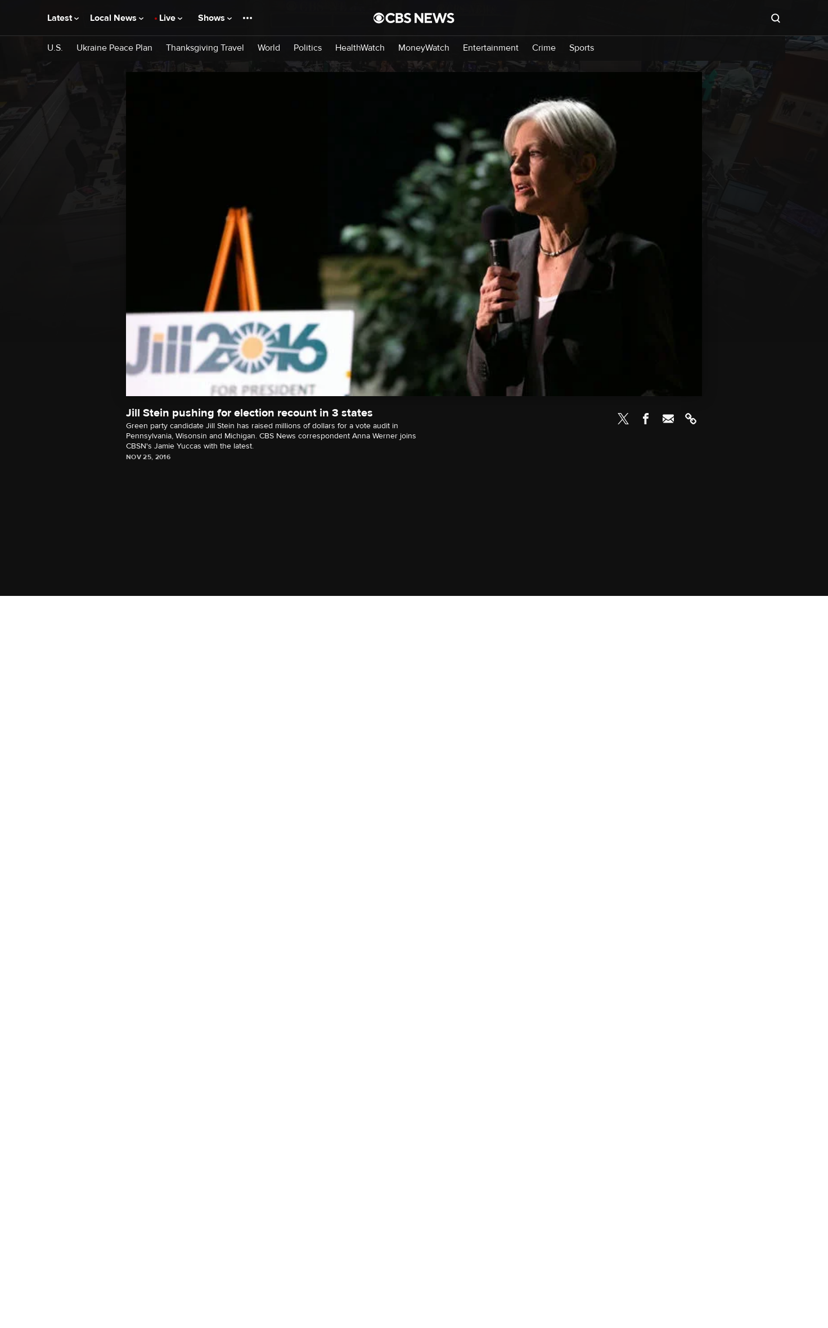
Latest (63, 18)
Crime (544, 48)
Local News (116, 18)
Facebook (645, 418)
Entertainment (491, 48)
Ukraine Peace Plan (114, 48)
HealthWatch (360, 48)
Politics (308, 48)
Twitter (623, 418)
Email (668, 418)
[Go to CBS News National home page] (414, 18)
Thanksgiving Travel (205, 48)
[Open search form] (776, 18)
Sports (581, 48)
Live (170, 18)
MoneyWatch (423, 48)
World (269, 48)
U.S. (55, 48)
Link (690, 418)
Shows (215, 18)
